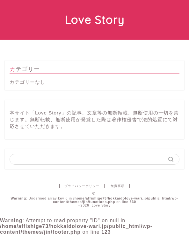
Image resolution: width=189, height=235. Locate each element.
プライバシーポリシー (81, 186)
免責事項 (118, 186)
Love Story (94, 20)
